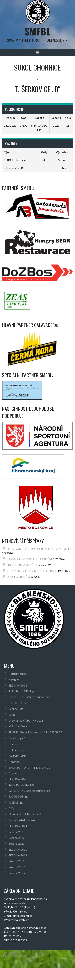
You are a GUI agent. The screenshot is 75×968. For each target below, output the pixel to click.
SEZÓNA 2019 (18, 855)
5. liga (12, 714)
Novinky (14, 679)
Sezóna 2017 (17, 867)
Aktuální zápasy (18, 673)
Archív (13, 773)
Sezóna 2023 (17, 832)
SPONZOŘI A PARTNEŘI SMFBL (29, 767)
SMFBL (37, 31)
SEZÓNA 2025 (18, 779)
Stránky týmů (17, 738)
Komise (13, 744)
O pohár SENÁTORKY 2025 (26, 814)
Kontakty (14, 761)
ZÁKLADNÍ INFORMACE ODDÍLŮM (29, 559)
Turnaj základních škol (22, 820)
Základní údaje (17, 755)
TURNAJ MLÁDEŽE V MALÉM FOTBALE (32, 571)
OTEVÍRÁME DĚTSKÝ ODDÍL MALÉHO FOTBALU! (39, 549)
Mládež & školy (18, 726)
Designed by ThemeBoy (15, 956)
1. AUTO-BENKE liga (21, 691)
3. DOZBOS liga (18, 703)
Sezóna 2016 (17, 873)
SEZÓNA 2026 (18, 685)
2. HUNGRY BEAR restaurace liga (29, 697)
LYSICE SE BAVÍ (17, 576)
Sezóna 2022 (17, 837)
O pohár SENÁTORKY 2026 (26, 720)
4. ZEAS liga (16, 708)
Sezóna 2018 (17, 861)
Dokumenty (16, 750)
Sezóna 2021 (17, 843)
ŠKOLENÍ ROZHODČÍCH (22, 565)
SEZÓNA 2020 (18, 849)
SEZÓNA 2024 (18, 826)
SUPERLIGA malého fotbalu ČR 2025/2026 (35, 732)
